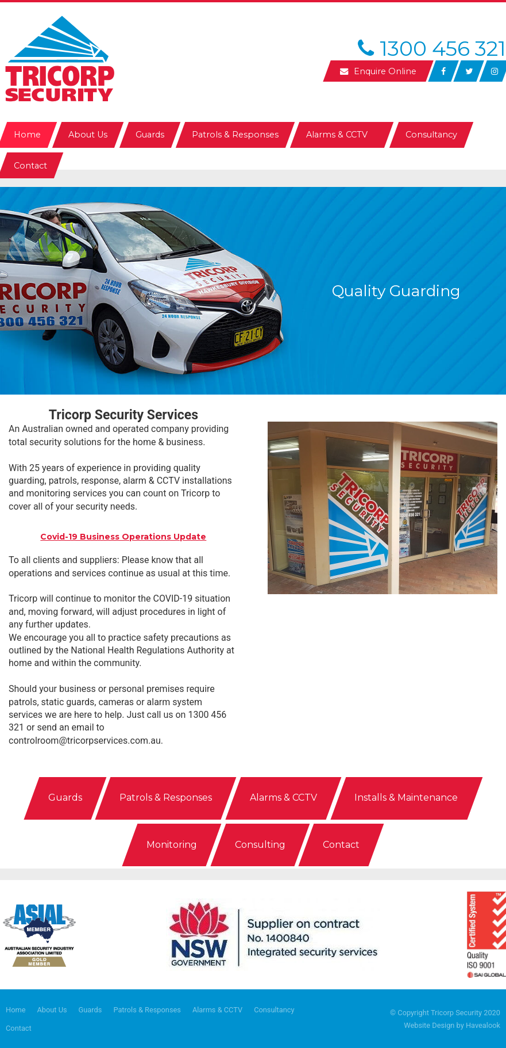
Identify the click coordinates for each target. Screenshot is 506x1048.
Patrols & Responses (147, 1009)
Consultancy (274, 1009)
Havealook (483, 1025)
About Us (52, 1009)
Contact (19, 1028)
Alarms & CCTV (217, 1009)
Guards (90, 1009)
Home (15, 1009)
